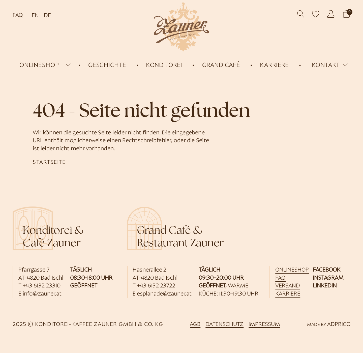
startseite (49, 162)
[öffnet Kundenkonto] (331, 14)
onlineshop (39, 65)
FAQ (18, 15)
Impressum (264, 325)
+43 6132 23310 (41, 286)
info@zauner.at (42, 294)
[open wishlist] (316, 14)
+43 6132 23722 (156, 286)
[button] (346, 14)
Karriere (287, 294)
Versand (287, 286)
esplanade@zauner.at (164, 294)
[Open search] (301, 14)
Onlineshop (292, 270)
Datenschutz (224, 325)
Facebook (326, 270)
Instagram (328, 278)
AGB (195, 325)
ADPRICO (338, 325)
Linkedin (325, 286)
